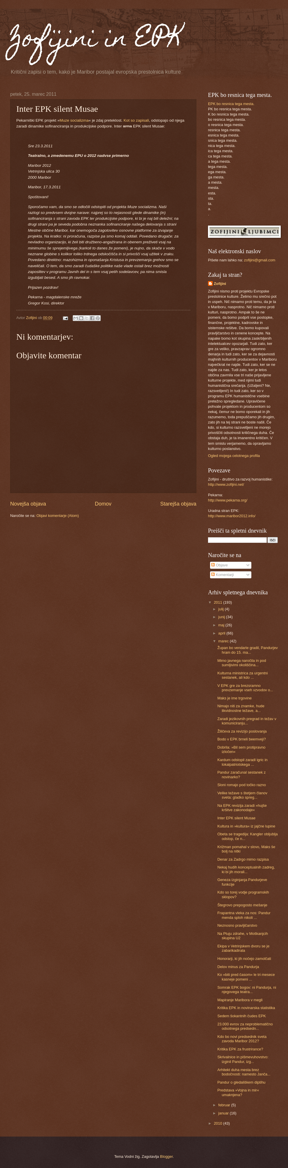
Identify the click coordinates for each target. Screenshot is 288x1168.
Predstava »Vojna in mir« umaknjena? (238, 1092)
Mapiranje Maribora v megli (239, 1000)
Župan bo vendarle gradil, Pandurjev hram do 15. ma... (247, 650)
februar (224, 1105)
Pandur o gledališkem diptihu (241, 1082)
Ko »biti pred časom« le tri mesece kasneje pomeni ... (246, 976)
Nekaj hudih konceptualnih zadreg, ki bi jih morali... (246, 869)
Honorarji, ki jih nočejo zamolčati (244, 958)
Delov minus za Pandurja (238, 967)
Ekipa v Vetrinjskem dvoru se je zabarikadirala (243, 948)
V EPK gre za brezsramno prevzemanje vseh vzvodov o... (245, 687)
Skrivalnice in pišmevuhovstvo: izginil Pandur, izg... (242, 1059)
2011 (218, 602)
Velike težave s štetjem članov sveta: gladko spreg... (242, 795)
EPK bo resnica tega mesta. (231, 104)
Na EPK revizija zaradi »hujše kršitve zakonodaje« (242, 807)
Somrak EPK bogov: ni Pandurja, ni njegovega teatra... (246, 989)
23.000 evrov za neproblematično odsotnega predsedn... (245, 1026)
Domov (103, 504)
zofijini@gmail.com (259, 260)
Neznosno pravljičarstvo (237, 925)
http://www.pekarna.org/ (227, 500)
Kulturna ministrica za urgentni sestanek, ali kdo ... (242, 675)
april (222, 633)
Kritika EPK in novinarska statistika (246, 1008)
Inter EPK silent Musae (236, 818)
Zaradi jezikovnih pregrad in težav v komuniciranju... (246, 721)
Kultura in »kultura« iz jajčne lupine (246, 826)
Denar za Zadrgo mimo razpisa (243, 859)
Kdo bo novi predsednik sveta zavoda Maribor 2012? (241, 1038)
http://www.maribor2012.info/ (231, 516)
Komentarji (222, 575)
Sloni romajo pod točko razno (241, 785)
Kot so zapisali (136, 120)
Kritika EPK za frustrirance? (240, 1049)
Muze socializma (74, 120)
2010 (218, 1123)
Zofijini (220, 283)
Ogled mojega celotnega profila (234, 455)
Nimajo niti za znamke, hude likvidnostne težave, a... (240, 708)
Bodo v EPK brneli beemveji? (241, 739)
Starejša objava (178, 504)
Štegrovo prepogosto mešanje (242, 905)
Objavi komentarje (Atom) (57, 515)
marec (224, 641)
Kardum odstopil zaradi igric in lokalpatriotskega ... (242, 762)
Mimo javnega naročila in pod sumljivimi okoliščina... (241, 662)
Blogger (166, 1156)
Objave (219, 565)
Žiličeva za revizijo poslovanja (242, 731)
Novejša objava (28, 504)
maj (221, 625)
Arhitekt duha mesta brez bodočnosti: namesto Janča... (243, 1072)
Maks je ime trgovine (234, 698)
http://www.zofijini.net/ (226, 484)
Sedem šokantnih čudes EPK (241, 1016)
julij (221, 609)
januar (224, 1113)
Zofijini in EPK (96, 40)
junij (222, 617)
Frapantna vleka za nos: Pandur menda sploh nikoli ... (244, 915)
